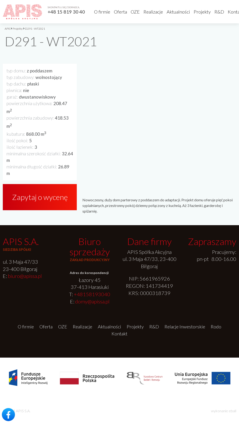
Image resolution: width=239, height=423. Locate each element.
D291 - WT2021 (35, 28)
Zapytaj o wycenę (40, 197)
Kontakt (119, 333)
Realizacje (153, 11)
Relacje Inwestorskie (185, 326)
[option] (159, 115)
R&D (219, 11)
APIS (7, 28)
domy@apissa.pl (92, 301)
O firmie (102, 11)
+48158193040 (92, 294)
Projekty (202, 11)
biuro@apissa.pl (25, 276)
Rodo (216, 326)
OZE (135, 11)
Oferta (120, 11)
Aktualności (178, 11)
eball (232, 411)
